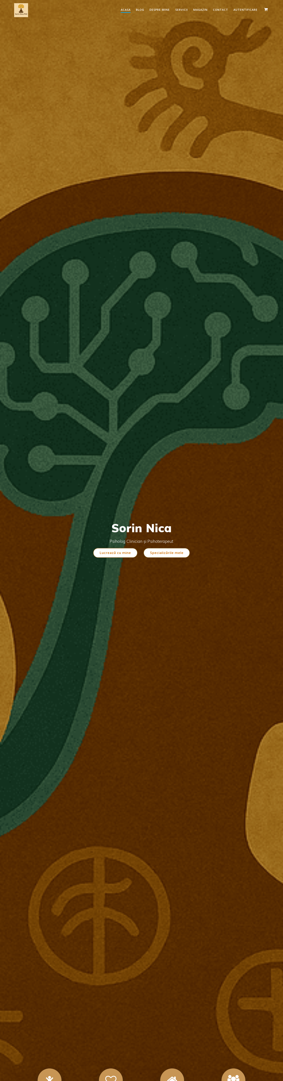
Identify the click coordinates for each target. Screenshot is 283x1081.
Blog (140, 10)
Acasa (126, 10)
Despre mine (159, 10)
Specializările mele (167, 553)
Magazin (200, 10)
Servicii (181, 10)
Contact (220, 10)
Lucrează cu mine (115, 553)
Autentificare (245, 10)
